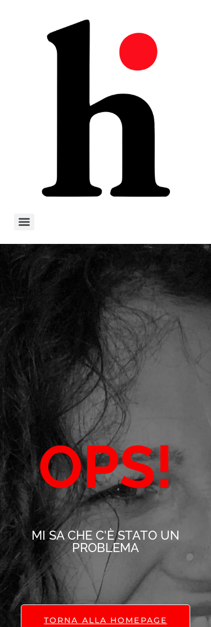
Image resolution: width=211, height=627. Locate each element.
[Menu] (24, 222)
